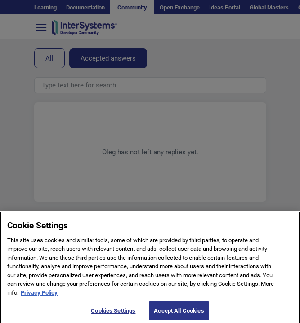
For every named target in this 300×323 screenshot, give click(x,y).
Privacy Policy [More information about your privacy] (39, 296)
